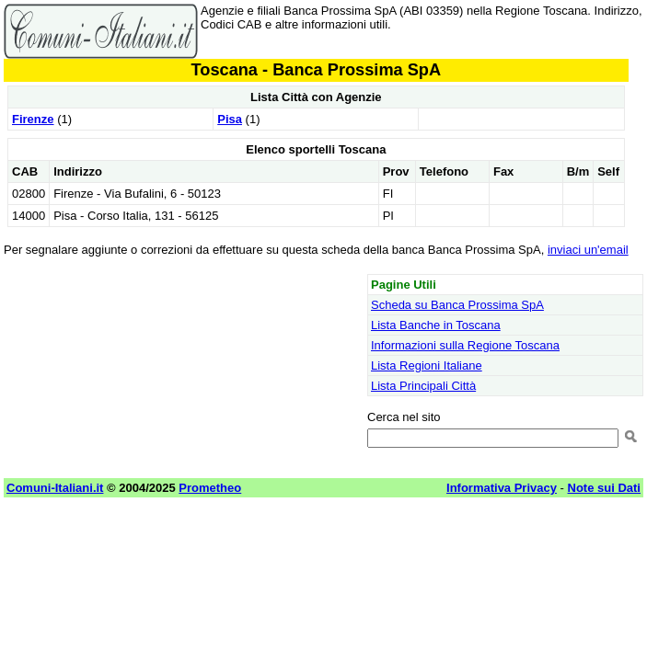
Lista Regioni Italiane (426, 365)
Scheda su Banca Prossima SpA (457, 305)
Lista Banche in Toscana (436, 325)
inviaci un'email (588, 250)
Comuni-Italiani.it (54, 488)
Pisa (229, 119)
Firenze (33, 119)
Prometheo (210, 488)
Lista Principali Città (423, 386)
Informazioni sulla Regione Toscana (465, 345)
